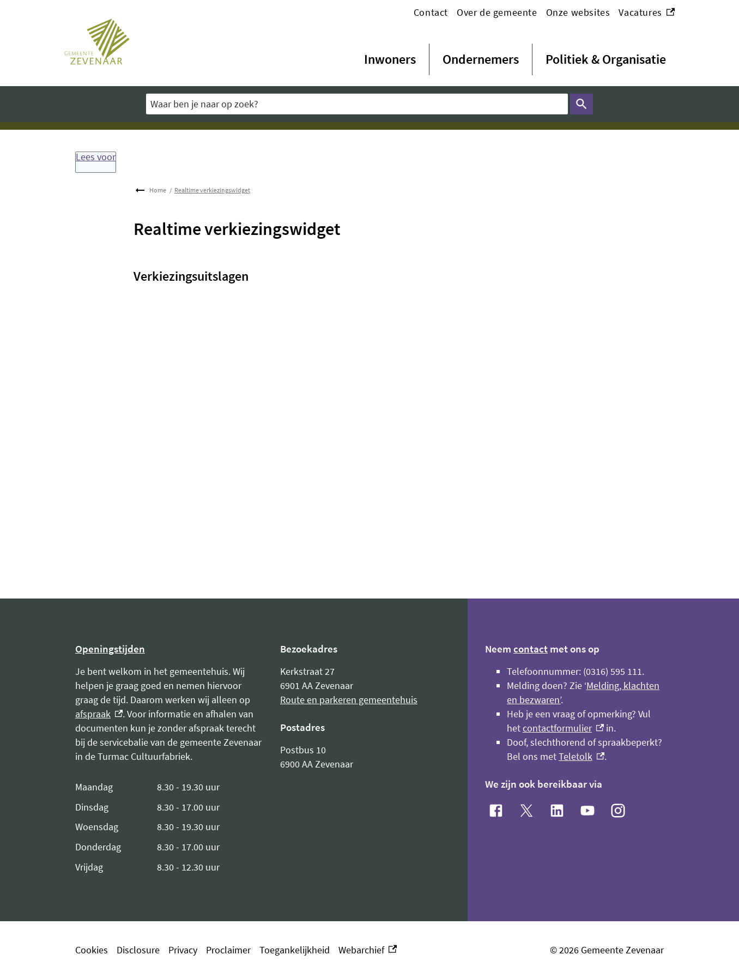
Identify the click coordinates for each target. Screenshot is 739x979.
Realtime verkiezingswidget (212, 190)
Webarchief (367, 950)
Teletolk (581, 756)
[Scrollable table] (169, 827)
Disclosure (138, 950)
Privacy (182, 950)
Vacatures (647, 12)
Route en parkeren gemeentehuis (348, 699)
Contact (431, 12)
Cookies (91, 950)
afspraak (99, 714)
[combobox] (357, 104)
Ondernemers (481, 59)
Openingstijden (110, 648)
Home (157, 190)
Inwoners (390, 59)
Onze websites (578, 12)
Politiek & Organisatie (606, 59)
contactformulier (563, 728)
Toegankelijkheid (294, 950)
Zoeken (579, 104)
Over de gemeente (497, 12)
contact (530, 648)
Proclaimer (228, 950)
